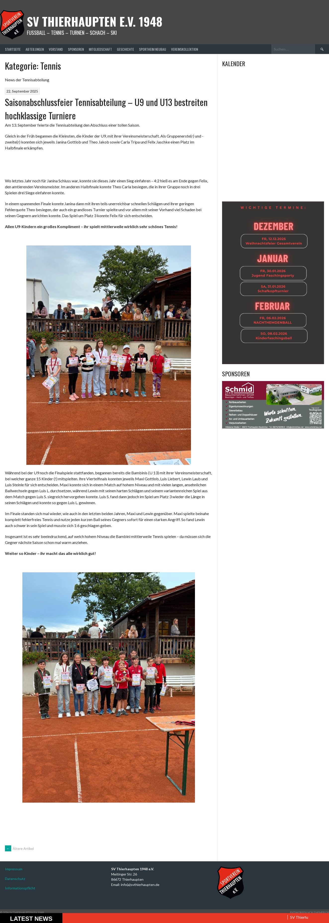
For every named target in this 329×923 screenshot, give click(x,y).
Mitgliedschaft (100, 49)
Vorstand (56, 49)
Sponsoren (76, 49)
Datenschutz (15, 878)
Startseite (13, 49)
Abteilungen (35, 49)
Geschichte (125, 49)
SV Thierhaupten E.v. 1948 (94, 21)
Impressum (13, 869)
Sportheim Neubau (152, 49)
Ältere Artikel (19, 848)
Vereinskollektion (184, 49)
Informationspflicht (20, 888)
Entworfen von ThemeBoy (309, 912)
